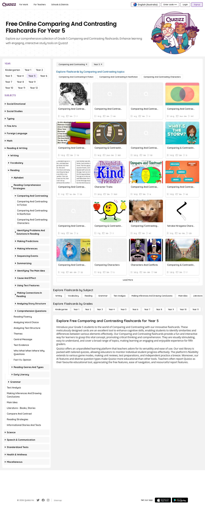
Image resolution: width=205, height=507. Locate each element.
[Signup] (197, 4)
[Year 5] (98, 64)
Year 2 (39, 70)
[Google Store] (180, 500)
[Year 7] (147, 309)
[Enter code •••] (170, 4)
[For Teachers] (39, 4)
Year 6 (43, 75)
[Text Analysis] (119, 296)
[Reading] (88, 296)
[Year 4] (111, 309)
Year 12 (34, 87)
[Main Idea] (183, 296)
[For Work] (23, 4)
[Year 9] (171, 309)
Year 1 (28, 70)
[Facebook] (43, 500)
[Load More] (127, 280)
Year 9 (32, 81)
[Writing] (58, 296)
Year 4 (20, 75)
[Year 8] (159, 309)
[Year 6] (135, 309)
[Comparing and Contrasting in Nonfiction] (118, 77)
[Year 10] (183, 309)
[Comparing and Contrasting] (72, 64)
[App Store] (163, 500)
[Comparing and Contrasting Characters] (162, 77)
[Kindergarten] (61, 309)
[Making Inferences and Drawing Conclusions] (152, 296)
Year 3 (8, 75)
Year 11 (21, 87)
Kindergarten (12, 70)
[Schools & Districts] (60, 4)
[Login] (185, 4)
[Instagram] (48, 500)
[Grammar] (103, 296)
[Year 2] (88, 309)
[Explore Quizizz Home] (9, 4)
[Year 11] (195, 309)
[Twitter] (38, 500)
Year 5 (31, 75)
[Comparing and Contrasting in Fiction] (76, 77)
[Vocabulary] (73, 296)
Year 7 (8, 81)
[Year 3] (100, 309)
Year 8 (20, 81)
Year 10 (9, 87)
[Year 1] (76, 309)
